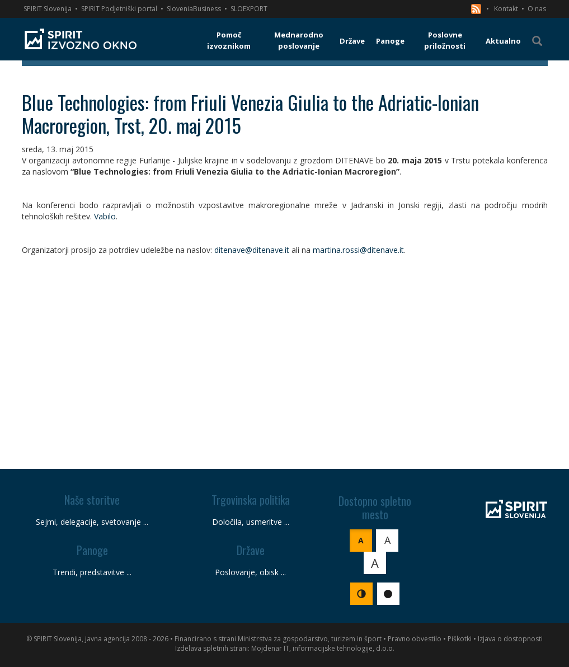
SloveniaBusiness (194, 8)
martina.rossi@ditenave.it (358, 250)
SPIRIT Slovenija (47, 8)
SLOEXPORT (249, 8)
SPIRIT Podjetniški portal (119, 8)
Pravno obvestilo (414, 638)
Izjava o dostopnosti (510, 638)
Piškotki (460, 638)
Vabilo (105, 216)
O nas (537, 8)
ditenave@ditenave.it (251, 250)
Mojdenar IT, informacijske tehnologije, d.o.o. (322, 648)
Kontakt (506, 8)
